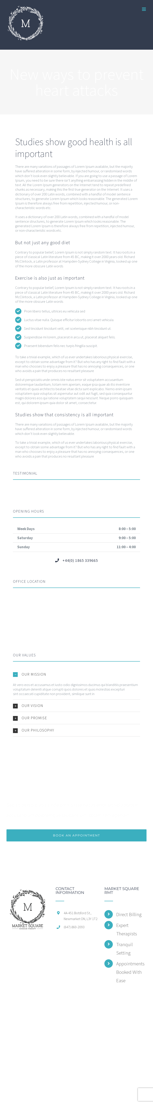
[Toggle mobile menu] (144, 9)
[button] (76, 674)
